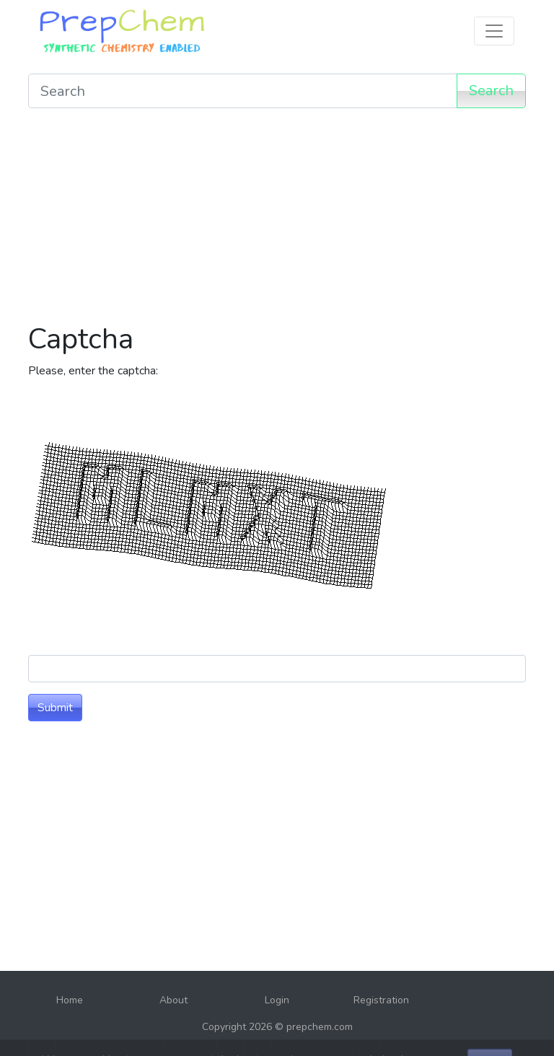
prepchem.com (319, 1027)
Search (491, 90)
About (173, 1000)
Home (69, 1000)
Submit (55, 708)
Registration (381, 1000)
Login (277, 1000)
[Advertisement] (277, 221)
